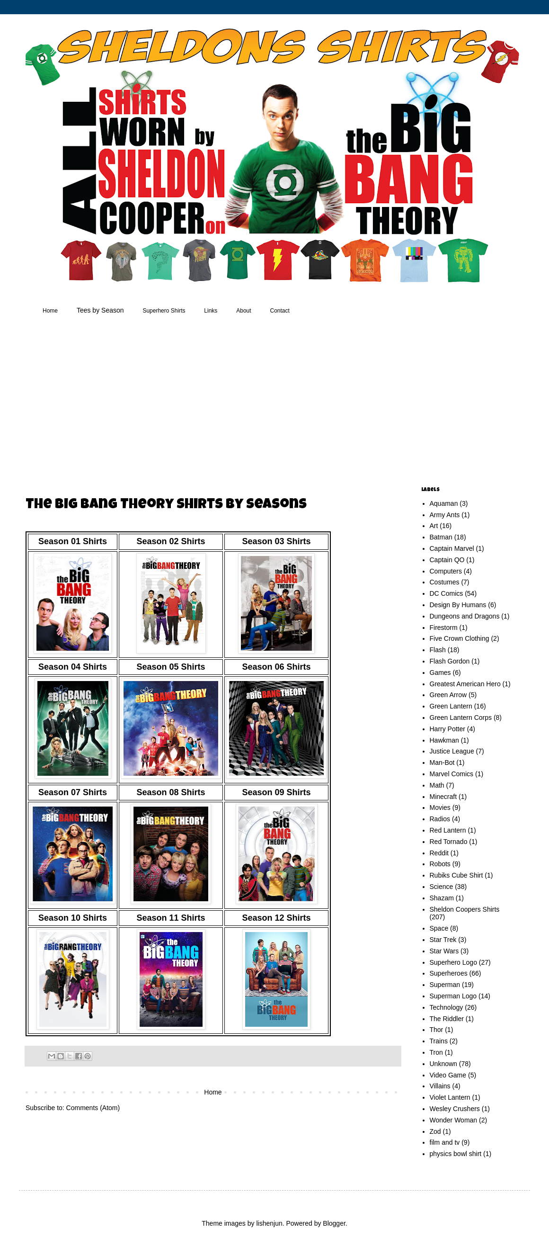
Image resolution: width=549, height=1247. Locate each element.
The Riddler (447, 1019)
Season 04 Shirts (72, 667)
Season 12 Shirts (276, 918)
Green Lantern (451, 706)
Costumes (445, 582)
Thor (436, 1029)
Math (437, 785)
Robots (440, 864)
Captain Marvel (452, 548)
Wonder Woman (454, 1120)
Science (441, 886)
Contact (280, 310)
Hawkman (444, 740)
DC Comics (446, 593)
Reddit (439, 853)
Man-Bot (442, 762)
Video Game (448, 1075)
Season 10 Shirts (72, 918)
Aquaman (444, 503)
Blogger (334, 1223)
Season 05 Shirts (170, 667)
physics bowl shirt (456, 1153)
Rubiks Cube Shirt (456, 875)
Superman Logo (453, 996)
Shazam (442, 898)
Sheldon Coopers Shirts (465, 909)
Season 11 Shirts (170, 918)
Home (50, 310)
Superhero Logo (453, 962)
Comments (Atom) (93, 1108)
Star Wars (444, 951)
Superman (445, 984)
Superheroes (449, 973)
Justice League (452, 751)
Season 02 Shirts (170, 541)
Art (434, 525)
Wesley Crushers (455, 1108)
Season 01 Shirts (72, 541)
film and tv (445, 1142)
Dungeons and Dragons (465, 616)
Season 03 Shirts (276, 541)
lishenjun (269, 1223)
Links (210, 310)
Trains (439, 1041)
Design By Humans (458, 605)
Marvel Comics (452, 774)
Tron (436, 1052)
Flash (438, 650)
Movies (440, 807)
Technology (446, 1007)
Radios (440, 819)
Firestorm (444, 627)
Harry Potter (447, 729)
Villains (440, 1086)
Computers (446, 571)
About (243, 310)
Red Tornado (449, 841)
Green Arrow (448, 695)
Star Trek (443, 939)
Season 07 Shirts (72, 792)
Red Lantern (448, 830)
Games (440, 672)
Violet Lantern (450, 1097)
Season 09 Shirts (276, 792)
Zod (435, 1131)
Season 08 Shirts (170, 792)
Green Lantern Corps (461, 717)
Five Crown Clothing (459, 638)
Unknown (443, 1064)
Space (439, 928)
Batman (441, 537)
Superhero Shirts (163, 310)
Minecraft (443, 796)
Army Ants (445, 515)
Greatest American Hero (465, 684)
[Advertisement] (198, 402)
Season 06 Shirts (276, 667)
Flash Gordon (450, 661)
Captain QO (447, 560)
